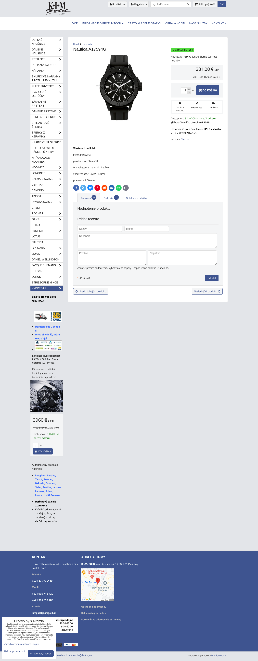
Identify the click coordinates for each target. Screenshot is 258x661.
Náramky (47, 71)
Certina (47, 185)
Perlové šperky (47, 117)
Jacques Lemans (47, 265)
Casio (36, 207)
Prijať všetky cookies (40, 653)
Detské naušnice (47, 42)
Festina (47, 231)
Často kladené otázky (144, 23)
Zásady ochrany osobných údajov (73, 655)
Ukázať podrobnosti (14, 651)
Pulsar (37, 271)
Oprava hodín (175, 23)
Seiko (36, 225)
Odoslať (211, 278)
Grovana (47, 248)
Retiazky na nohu (44, 65)
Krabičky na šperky (46, 142)
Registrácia (139, 4)
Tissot (47, 196)
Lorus (47, 277)
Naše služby (198, 23)
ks (37, 445)
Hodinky (47, 167)
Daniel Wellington (45, 259)
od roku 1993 (61, 14)
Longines (47, 173)
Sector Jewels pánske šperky (43, 150)
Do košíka (208, 90)
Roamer (47, 213)
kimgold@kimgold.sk (44, 613)
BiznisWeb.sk (218, 655)
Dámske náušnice (47, 51)
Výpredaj (47, 288)
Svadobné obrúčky (47, 94)
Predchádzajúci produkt (91, 291)
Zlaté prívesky (47, 86)
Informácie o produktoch (102, 23)
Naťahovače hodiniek (41, 159)
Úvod (74, 23)
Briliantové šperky (47, 125)
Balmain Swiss (47, 179)
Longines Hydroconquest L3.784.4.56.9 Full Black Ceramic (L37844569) (46, 359)
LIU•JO (47, 254)
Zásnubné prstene (47, 104)
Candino (38, 190)
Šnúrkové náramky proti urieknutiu (46, 78)
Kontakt (219, 23)
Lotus (36, 236)
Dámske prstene (47, 111)
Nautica (37, 242)
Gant (47, 219)
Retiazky (47, 59)
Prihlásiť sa (117, 4)
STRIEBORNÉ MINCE (45, 282)
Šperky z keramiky (47, 134)
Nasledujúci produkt (207, 291)
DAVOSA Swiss (47, 202)
